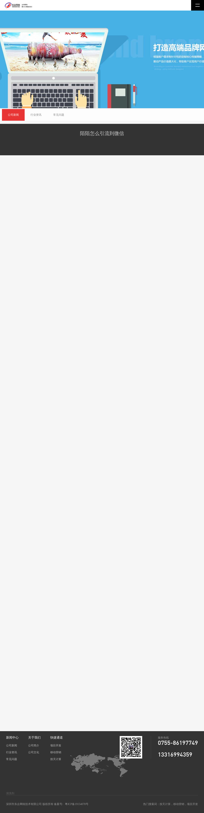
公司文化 (33, 752)
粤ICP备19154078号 (76, 804)
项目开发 (55, 745)
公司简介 (33, 745)
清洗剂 (10, 793)
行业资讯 (11, 752)
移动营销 (55, 752)
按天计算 (55, 759)
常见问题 (11, 759)
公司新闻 (11, 745)
